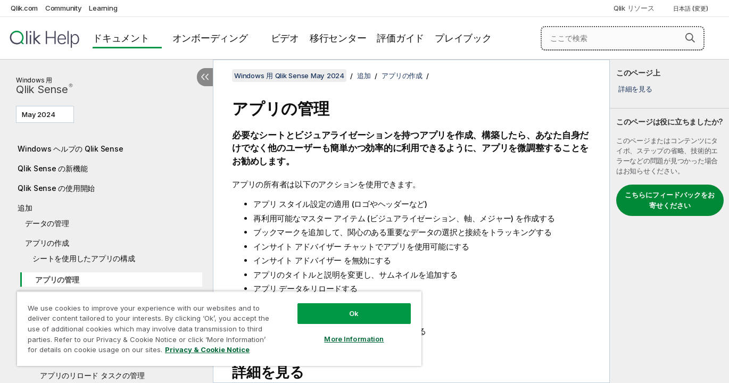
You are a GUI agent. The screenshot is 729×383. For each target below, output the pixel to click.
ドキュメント (121, 38)
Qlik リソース (634, 8)
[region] (219, 328)
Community (63, 8)
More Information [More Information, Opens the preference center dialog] (354, 339)
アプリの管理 (57, 279)
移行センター (338, 38)
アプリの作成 (47, 242)
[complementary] (669, 221)
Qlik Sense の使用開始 (56, 188)
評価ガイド (400, 38)
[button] (690, 37)
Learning (103, 8)
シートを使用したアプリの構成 (83, 258)
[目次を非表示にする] (205, 77)
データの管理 (47, 223)
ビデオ (285, 38)
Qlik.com (24, 8)
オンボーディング (210, 38)
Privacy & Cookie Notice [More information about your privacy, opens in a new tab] (207, 349)
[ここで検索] (622, 38)
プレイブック (463, 38)
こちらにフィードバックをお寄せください (670, 200)
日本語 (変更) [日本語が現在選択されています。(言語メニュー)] (691, 8)
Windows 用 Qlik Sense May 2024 (289, 75)
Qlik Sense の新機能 (52, 168)
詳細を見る (635, 89)
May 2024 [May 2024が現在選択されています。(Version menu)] (39, 114)
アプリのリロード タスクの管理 (92, 375)
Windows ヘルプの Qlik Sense (70, 148)
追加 (25, 207)
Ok (354, 313)
